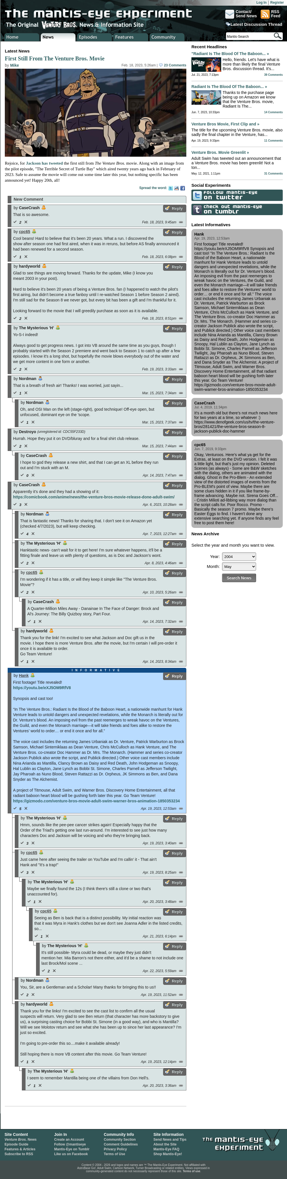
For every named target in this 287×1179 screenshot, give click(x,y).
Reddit (176, 188)
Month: (213, 566)
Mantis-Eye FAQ (166, 1149)
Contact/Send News (241, 14)
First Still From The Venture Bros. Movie (54, 58)
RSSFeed (270, 14)
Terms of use (192, 1171)
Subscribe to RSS (19, 1154)
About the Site (164, 1144)
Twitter (170, 188)
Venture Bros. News (58, 37)
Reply (177, 208)
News (21, 1140)
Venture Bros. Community (167, 37)
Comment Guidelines (121, 1144)
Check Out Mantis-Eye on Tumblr (196, 209)
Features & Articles (20, 1149)
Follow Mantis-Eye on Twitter (196, 195)
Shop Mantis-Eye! (167, 1154)
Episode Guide (16, 1144)
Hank (24, 675)
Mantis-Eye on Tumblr (71, 1149)
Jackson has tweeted (44, 163)
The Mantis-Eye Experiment (104, 14)
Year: (215, 556)
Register (277, 3)
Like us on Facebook (71, 1154)
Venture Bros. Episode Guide (94, 37)
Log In (261, 3)
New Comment (28, 199)
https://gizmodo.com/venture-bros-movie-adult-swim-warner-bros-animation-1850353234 (96, 801)
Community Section (120, 1140)
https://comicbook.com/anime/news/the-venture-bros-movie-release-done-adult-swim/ (93, 497)
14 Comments (273, 112)
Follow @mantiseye (70, 1144)
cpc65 (24, 231)
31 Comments (273, 173)
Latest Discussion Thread (256, 24)
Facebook (182, 188)
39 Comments (273, 74)
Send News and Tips (169, 1140)
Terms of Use (114, 1154)
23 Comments (172, 65)
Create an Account (69, 1140)
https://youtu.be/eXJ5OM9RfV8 (42, 687)
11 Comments (273, 140)
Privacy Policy (115, 1149)
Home (22, 37)
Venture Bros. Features (131, 37)
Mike (14, 65)
